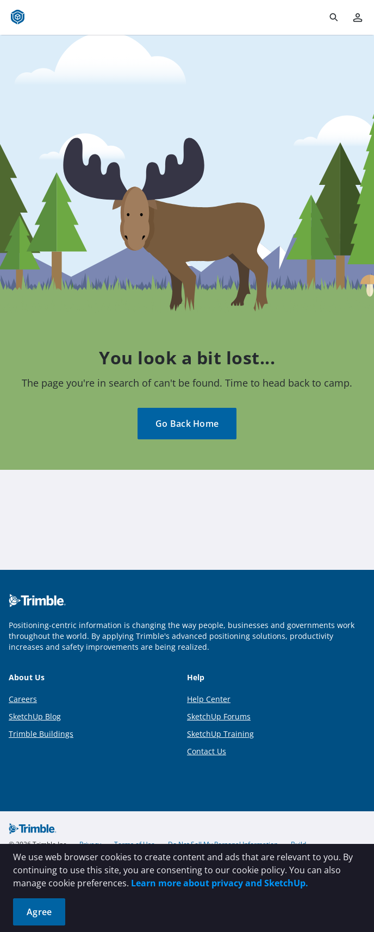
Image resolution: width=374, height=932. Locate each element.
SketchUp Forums (219, 716)
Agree (39, 912)
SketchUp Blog (35, 716)
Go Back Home (187, 424)
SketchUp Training (220, 734)
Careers (23, 699)
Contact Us (206, 751)
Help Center (208, 699)
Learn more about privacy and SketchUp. (219, 883)
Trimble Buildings (41, 734)
